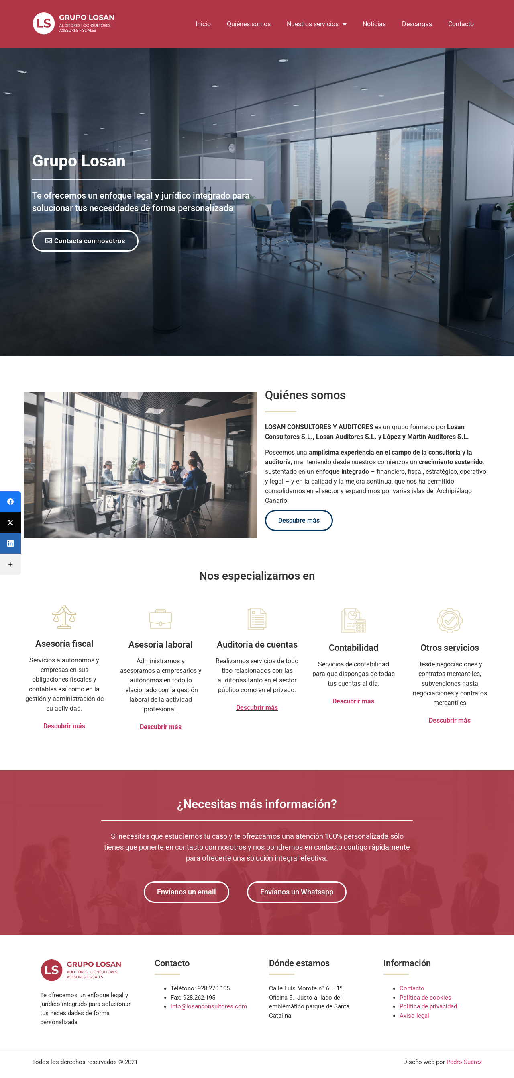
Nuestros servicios (317, 24)
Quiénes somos (249, 24)
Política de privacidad (428, 1008)
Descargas (417, 24)
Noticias (374, 24)
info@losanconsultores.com (209, 1008)
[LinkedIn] (10, 543)
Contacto (461, 24)
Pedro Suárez (464, 1063)
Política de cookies (425, 998)
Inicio (203, 24)
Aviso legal (414, 1017)
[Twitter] (10, 522)
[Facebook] (10, 501)
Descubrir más (64, 727)
